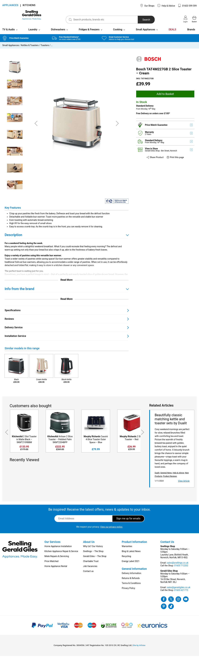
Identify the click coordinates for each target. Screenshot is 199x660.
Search (136, 19)
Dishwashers (58, 33)
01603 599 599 (187, 5)
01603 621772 (181, 594)
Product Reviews (170, 480)
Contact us (88, 575)
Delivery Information (131, 577)
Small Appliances (145, 33)
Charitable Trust (91, 565)
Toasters (45, 49)
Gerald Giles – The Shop (94, 560)
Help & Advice (166, 5)
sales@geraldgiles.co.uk (178, 591)
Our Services (52, 546)
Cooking (117, 33)
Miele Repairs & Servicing (56, 560)
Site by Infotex (139, 649)
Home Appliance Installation (58, 550)
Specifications (13, 314)
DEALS (172, 33)
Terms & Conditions (131, 587)
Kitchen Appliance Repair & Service (61, 555)
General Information (134, 572)
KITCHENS (29, 5)
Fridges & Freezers (89, 33)
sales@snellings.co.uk (177, 567)
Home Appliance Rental (55, 570)
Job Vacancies (90, 570)
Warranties (127, 550)
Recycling (126, 560)
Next (143, 436)
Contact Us (167, 546)
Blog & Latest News (131, 555)
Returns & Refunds (131, 582)
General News (166, 477)
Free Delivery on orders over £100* (153, 117)
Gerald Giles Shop (152, 155)
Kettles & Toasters (30, 49)
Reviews (9, 322)
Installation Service (15, 340)
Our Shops (147, 5)
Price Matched (51, 565)
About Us (89, 546)
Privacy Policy (128, 592)
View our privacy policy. (111, 531)
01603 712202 (181, 569)
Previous (6, 436)
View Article (184, 485)
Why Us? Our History (93, 550)
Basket (194, 19)
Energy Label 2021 (130, 565)
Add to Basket (165, 98)
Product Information (134, 546)
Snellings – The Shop (93, 555)
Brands (191, 33)
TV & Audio (8, 33)
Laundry (32, 33)
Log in (185, 19)
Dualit (157, 477)
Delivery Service (14, 331)
